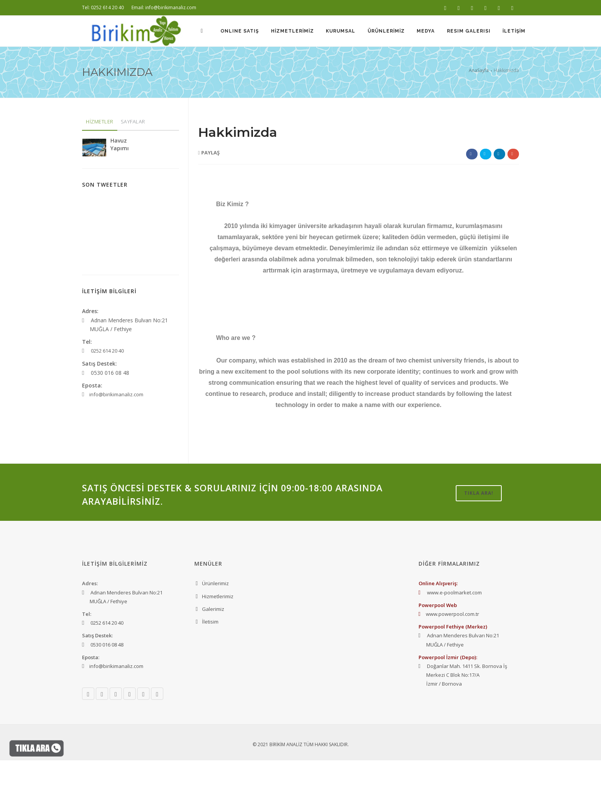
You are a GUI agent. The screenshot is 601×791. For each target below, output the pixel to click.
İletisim (210, 652)
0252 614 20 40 (107, 381)
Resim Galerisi (467, 62)
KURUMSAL (336, 62)
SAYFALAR (133, 152)
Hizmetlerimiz (217, 627)
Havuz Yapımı (119, 174)
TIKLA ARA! (478, 523)
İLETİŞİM (513, 62)
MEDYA (423, 62)
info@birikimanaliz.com (116, 425)
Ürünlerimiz (215, 613)
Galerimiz (213, 639)
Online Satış (233, 62)
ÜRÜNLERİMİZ (382, 62)
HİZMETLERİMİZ (287, 62)
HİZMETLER (99, 152)
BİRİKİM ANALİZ (285, 775)
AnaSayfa (479, 101)
